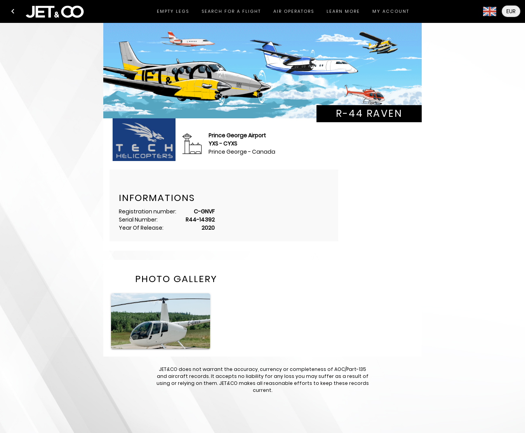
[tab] (173, 11)
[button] (13, 11)
